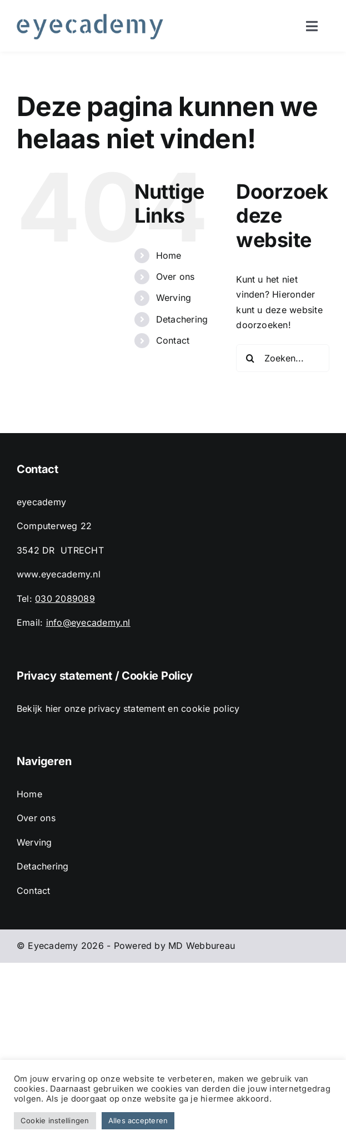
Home (169, 255)
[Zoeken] (250, 358)
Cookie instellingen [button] (55, 1120)
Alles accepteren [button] (138, 1120)
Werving (174, 297)
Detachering (182, 319)
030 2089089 (65, 598)
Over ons (175, 276)
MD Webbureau (201, 945)
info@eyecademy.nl (88, 622)
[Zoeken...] (282, 358)
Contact (173, 340)
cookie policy (210, 708)
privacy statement (126, 708)
